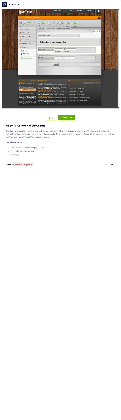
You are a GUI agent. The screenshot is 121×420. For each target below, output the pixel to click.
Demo (51, 118)
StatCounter (14, 4)
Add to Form (66, 117)
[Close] (116, 3)
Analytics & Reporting (23, 165)
